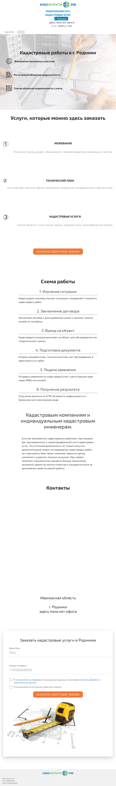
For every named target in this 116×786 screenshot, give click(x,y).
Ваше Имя (14, 648)
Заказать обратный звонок (58, 251)
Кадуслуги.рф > (10, 32)
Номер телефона (17, 665)
